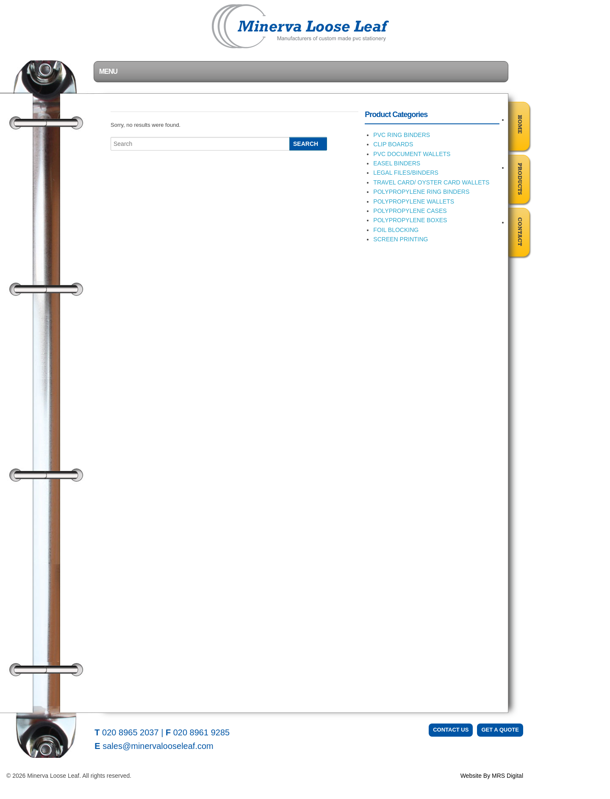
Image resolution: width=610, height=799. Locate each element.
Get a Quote (500, 729)
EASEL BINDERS (396, 163)
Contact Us (451, 729)
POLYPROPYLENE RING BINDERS (421, 191)
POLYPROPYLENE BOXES (410, 220)
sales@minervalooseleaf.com (158, 746)
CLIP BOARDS (393, 144)
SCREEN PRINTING (400, 239)
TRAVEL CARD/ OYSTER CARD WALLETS (431, 182)
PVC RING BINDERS (401, 134)
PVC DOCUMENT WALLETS (411, 154)
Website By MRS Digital (491, 775)
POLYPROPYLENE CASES (409, 210)
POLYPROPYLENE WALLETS (413, 201)
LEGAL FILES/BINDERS (405, 172)
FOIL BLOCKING (396, 229)
